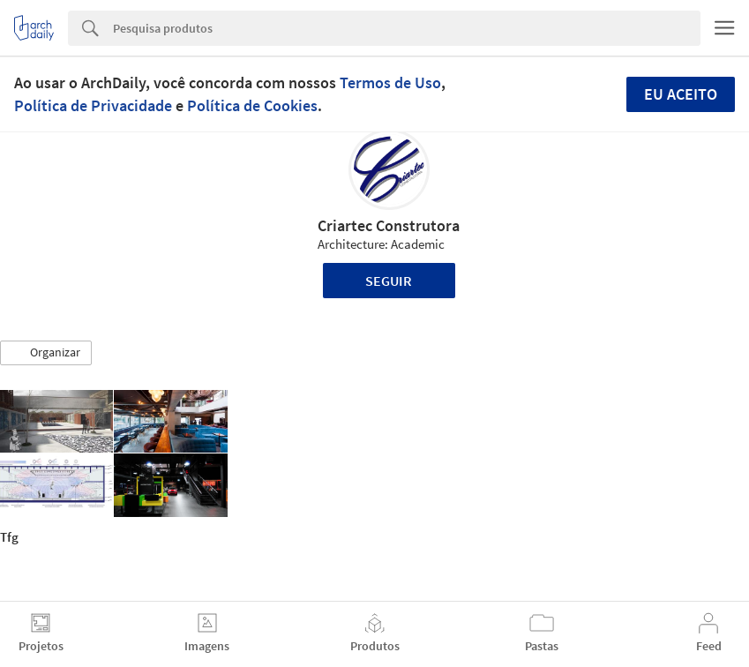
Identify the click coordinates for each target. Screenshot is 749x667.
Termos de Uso (390, 82)
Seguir (388, 280)
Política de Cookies (252, 105)
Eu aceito (680, 94)
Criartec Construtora (389, 225)
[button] (46, 353)
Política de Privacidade (93, 105)
